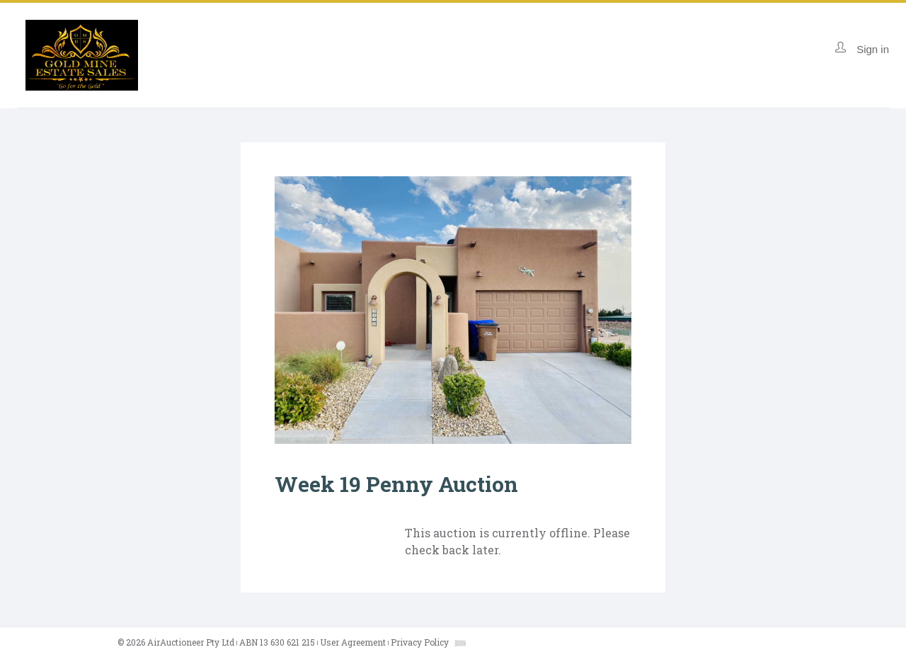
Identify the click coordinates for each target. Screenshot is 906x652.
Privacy (420, 642)
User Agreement (353, 642)
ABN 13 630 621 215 (277, 642)
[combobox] (460, 643)
